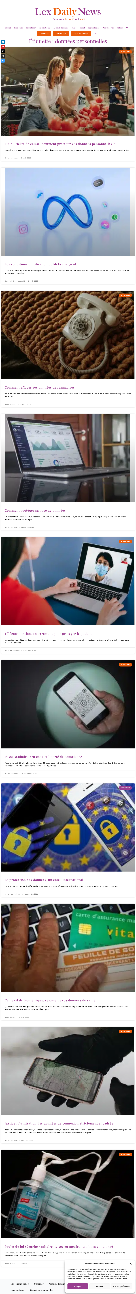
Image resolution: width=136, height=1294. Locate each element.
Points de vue (108, 27)
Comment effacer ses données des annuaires (40, 387)
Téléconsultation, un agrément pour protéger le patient (48, 633)
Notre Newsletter (81, 34)
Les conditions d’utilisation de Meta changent (41, 264)
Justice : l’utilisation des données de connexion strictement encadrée (60, 1123)
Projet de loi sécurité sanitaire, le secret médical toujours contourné (59, 1246)
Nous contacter (17, 1289)
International (44, 27)
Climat (8, 27)
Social (82, 27)
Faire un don (61, 34)
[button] (130, 1263)
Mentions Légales (57, 1283)
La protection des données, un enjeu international (44, 879)
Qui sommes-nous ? (20, 1283)
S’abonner (44, 34)
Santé (74, 27)
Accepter (78, 1286)
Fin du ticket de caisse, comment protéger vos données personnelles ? (60, 144)
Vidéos (120, 27)
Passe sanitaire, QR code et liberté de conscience (44, 756)
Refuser (99, 1286)
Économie (18, 27)
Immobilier (31, 27)
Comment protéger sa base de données (35, 510)
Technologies (93, 27)
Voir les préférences (122, 1286)
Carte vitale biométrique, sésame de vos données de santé (50, 1000)
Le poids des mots (61, 27)
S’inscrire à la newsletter (41, 1289)
